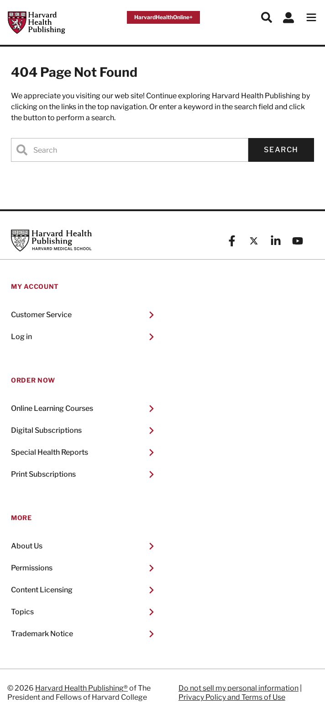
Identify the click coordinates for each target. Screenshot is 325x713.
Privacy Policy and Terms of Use (231, 697)
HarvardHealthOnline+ (163, 17)
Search (281, 149)
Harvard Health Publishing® (81, 688)
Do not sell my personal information (238, 688)
